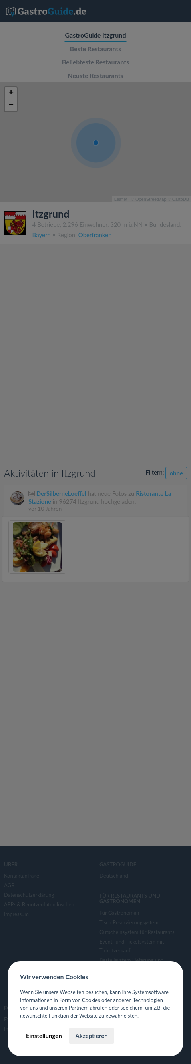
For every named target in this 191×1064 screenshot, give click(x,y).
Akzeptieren (91, 1035)
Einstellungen (44, 1035)
